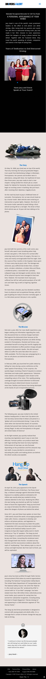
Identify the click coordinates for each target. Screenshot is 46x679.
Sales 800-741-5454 (14, 672)
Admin (34, 669)
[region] (23, 69)
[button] (17, 82)
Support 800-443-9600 (28, 672)
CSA (8, 669)
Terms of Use (16, 669)
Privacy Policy (26, 669)
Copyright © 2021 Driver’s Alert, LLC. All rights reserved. (22, 674)
